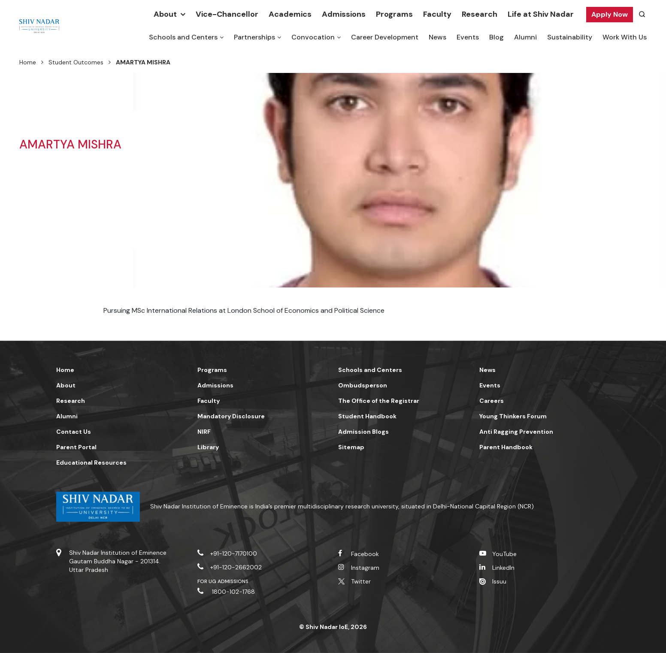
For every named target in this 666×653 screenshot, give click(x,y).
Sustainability (569, 37)
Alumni (525, 37)
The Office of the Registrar (378, 401)
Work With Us (624, 37)
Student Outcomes (75, 62)
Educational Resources (91, 462)
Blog (496, 37)
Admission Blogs (363, 431)
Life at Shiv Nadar (541, 14)
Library (208, 447)
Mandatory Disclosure (231, 416)
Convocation (313, 37)
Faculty (437, 14)
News (437, 37)
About (165, 14)
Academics (290, 14)
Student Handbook (367, 416)
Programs (394, 14)
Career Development (384, 37)
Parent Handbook (506, 447)
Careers (491, 401)
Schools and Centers (183, 37)
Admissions (344, 14)
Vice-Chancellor (227, 14)
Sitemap (351, 447)
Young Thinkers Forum (513, 416)
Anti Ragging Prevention (516, 431)
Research (479, 14)
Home (27, 62)
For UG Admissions (223, 581)
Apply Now (609, 14)
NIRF (204, 431)
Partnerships (254, 37)
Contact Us (73, 431)
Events (468, 37)
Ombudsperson (362, 385)
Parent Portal (76, 447)
